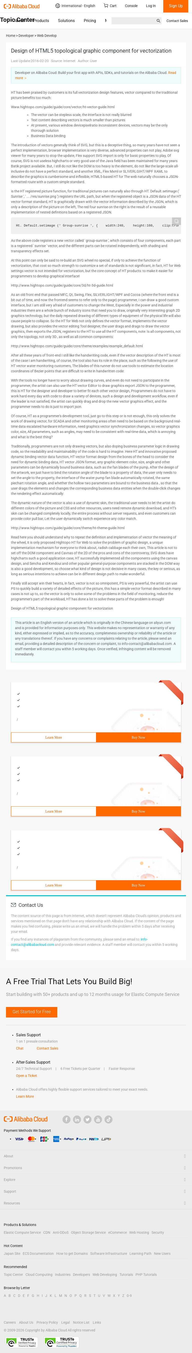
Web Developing (104, 1275)
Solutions (66, 20)
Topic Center (13, 1275)
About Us (26, 1322)
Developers (81, 1275)
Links (97, 1322)
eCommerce (117, 1232)
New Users (162, 1254)
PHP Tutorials (146, 1275)
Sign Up (176, 6)
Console (131, 6)
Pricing (90, 20)
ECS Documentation (38, 1254)
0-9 (129, 1296)
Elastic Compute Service (22, 1232)
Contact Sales (177, 21)
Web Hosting (139, 1232)
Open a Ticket (26, 1076)
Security (158, 1232)
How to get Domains (72, 1254)
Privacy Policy (47, 1322)
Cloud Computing (39, 1275)
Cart (110, 6)
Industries (62, 1275)
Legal (65, 1322)
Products (41, 20)
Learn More (53, 737)
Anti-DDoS (60, 1232)
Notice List (81, 1322)
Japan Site (12, 1254)
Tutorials (126, 1275)
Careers (10, 1322)
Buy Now (138, 737)
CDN (46, 1232)
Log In (151, 6)
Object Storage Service (88, 1232)
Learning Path (141, 1254)
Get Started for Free (31, 1011)
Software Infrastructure (108, 1254)
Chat (20, 1048)
